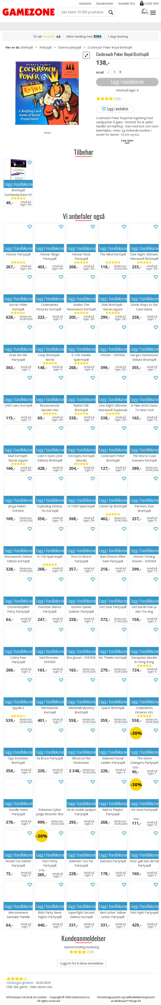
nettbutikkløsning (136, 997)
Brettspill (27, 47)
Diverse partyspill (69, 47)
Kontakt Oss (126, 3)
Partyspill (46, 47)
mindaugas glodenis (19, 983)
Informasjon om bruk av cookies (26, 997)
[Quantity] (114, 72)
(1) (118, 99)
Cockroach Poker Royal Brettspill (110, 47)
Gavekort (85, 3)
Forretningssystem (109, 997)
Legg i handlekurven (127, 81)
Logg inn (151, 3)
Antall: (100, 72)
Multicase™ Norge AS (128, 1001)
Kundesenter (104, 3)
